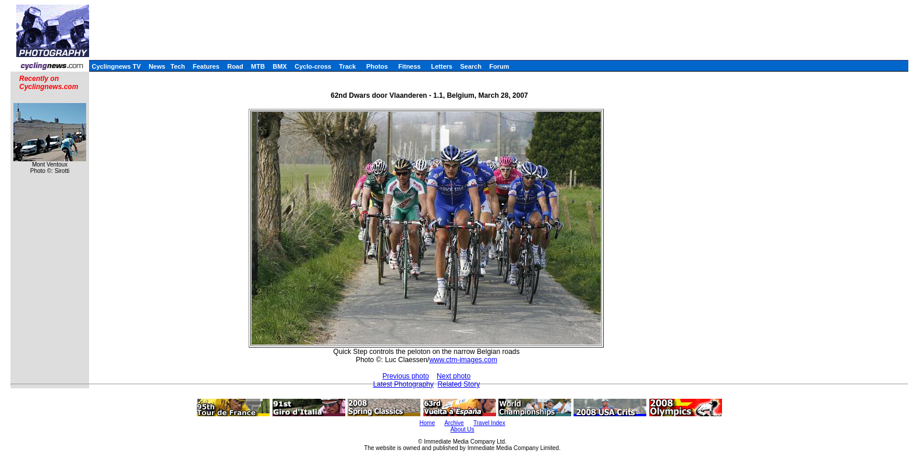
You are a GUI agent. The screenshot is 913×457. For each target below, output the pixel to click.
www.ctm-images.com (463, 360)
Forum (499, 66)
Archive (453, 423)
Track (347, 66)
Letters (441, 66)
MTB (258, 66)
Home (427, 423)
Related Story (458, 384)
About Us (462, 429)
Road (235, 66)
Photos (377, 66)
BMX (279, 66)
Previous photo (406, 376)
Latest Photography (403, 384)
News (156, 66)
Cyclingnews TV (115, 66)
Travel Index (489, 423)
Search (471, 66)
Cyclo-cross (313, 66)
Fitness (409, 66)
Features (206, 66)
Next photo (453, 376)
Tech (178, 66)
